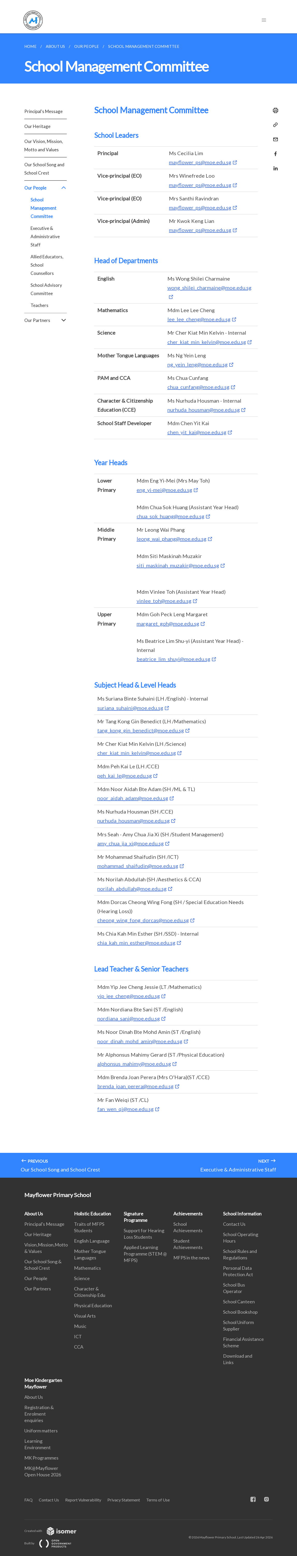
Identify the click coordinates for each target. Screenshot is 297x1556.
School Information (242, 1213)
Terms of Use (158, 1499)
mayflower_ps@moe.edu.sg (200, 162)
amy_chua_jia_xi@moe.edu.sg (130, 843)
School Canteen (239, 1301)
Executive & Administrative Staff (45, 236)
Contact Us (234, 1224)
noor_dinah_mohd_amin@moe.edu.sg (139, 1041)
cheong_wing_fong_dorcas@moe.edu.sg (143, 920)
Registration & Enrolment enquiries (39, 1413)
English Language (92, 1241)
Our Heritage (37, 126)
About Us (33, 1213)
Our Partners (45, 320)
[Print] (274, 110)
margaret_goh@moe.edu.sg (168, 623)
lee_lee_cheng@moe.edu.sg (199, 319)
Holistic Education (92, 1213)
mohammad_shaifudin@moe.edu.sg (137, 866)
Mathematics (87, 1268)
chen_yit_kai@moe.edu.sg (196, 432)
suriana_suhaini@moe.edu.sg (130, 708)
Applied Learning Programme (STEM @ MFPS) (145, 1253)
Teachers (39, 305)
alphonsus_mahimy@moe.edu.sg (134, 1064)
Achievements (188, 1213)
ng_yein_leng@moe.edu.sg (197, 364)
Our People (45, 188)
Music (80, 1326)
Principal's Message (43, 111)
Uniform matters (41, 1430)
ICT (78, 1336)
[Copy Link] (274, 125)
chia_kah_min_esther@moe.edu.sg (136, 942)
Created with (54, 1531)
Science (82, 1278)
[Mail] (274, 136)
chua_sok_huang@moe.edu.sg (170, 516)
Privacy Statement (123, 1499)
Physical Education (93, 1305)
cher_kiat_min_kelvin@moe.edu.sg (206, 342)
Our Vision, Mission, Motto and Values (43, 145)
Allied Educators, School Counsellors (47, 265)
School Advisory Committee (46, 289)
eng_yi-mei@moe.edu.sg (164, 490)
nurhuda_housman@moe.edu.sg (203, 410)
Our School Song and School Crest (44, 169)
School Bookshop (240, 1312)
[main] (148, 605)
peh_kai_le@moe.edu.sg (124, 775)
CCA (78, 1347)
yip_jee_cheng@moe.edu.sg (128, 996)
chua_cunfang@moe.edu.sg (198, 387)
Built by (52, 1543)
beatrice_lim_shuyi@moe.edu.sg (173, 659)
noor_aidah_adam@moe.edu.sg (132, 798)
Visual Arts (85, 1316)
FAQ (28, 1499)
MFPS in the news (191, 1257)
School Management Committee (43, 208)
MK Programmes (41, 1458)
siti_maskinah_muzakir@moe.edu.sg (178, 565)
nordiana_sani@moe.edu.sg (128, 1018)
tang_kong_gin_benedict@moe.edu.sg (140, 730)
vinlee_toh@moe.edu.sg (164, 601)
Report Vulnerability (83, 1499)
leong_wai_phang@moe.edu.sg (171, 539)
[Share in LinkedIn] (274, 165)
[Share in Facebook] (274, 150)
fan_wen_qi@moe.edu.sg (125, 1109)
